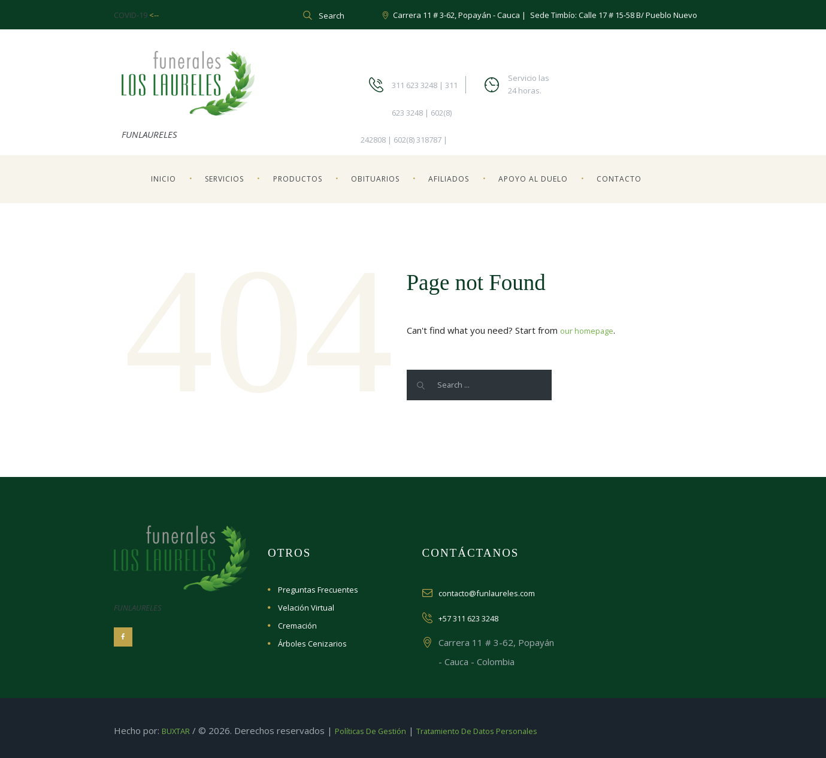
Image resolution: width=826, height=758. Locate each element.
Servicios (224, 179)
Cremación (297, 625)
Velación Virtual (306, 607)
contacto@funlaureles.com (492, 593)
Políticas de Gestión (383, 730)
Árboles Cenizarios (312, 643)
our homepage (590, 330)
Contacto (619, 179)
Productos (297, 179)
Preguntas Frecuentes (318, 589)
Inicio (163, 179)
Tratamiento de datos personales (506, 730)
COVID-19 (131, 15)
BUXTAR (179, 730)
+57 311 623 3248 (477, 618)
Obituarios (375, 179)
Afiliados (448, 179)
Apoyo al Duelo (533, 179)
